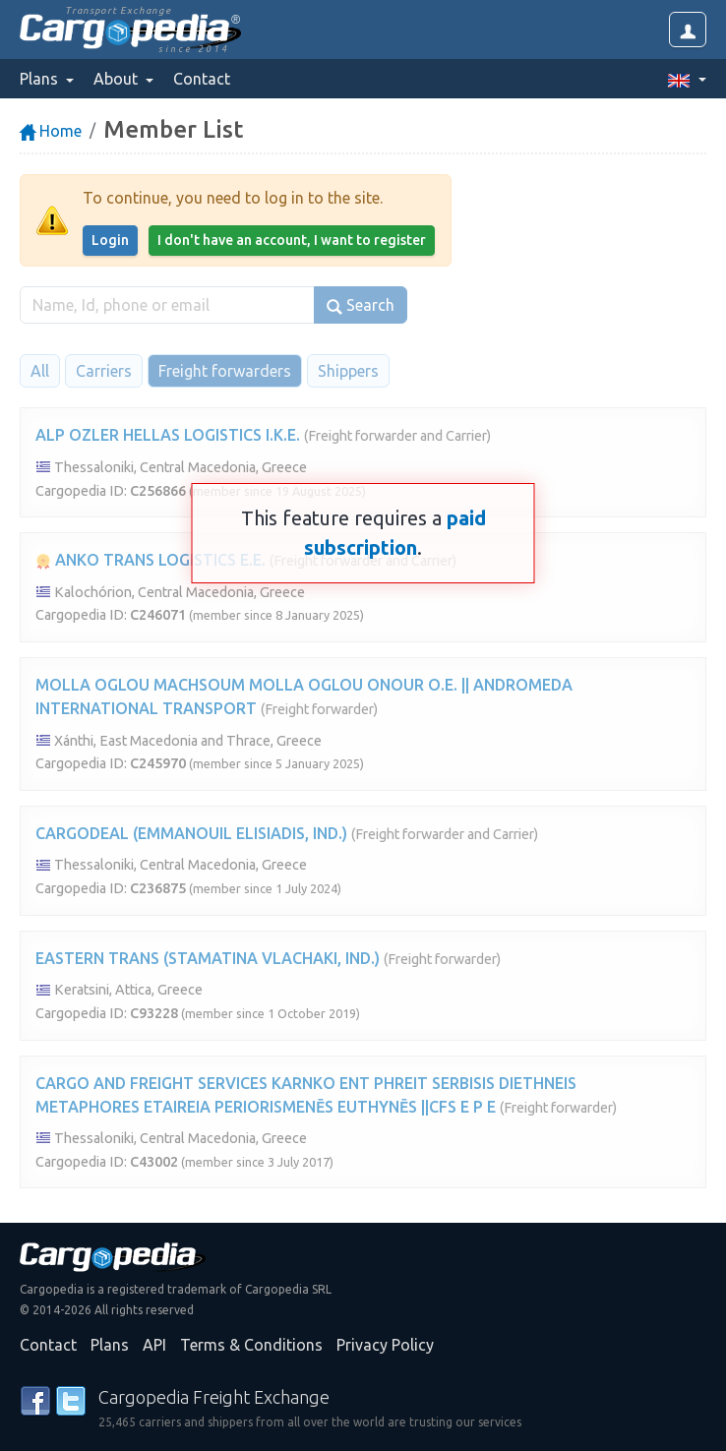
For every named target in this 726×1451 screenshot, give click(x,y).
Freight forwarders (224, 371)
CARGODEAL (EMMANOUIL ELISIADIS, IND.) (191, 833)
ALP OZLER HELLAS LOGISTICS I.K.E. (167, 435)
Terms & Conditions (251, 1345)
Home (51, 131)
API (154, 1345)
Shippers (348, 371)
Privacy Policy (385, 1345)
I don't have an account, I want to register (291, 240)
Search (360, 305)
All (39, 371)
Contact (201, 79)
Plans (110, 1345)
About (117, 79)
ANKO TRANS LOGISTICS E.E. (150, 560)
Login (110, 240)
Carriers (104, 371)
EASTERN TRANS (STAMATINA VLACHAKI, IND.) (207, 958)
